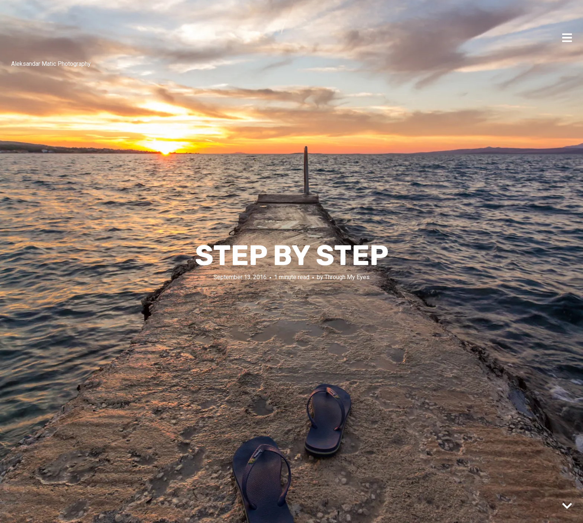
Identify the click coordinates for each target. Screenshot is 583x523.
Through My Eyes (347, 277)
